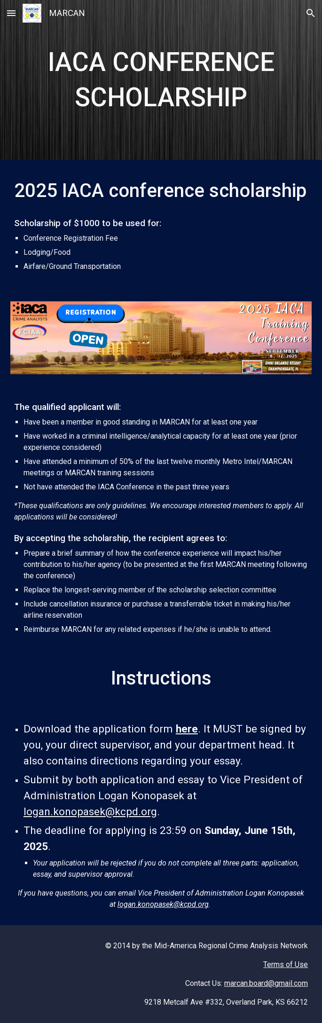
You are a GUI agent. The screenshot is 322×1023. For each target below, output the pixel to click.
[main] (161, 80)
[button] (11, 13)
